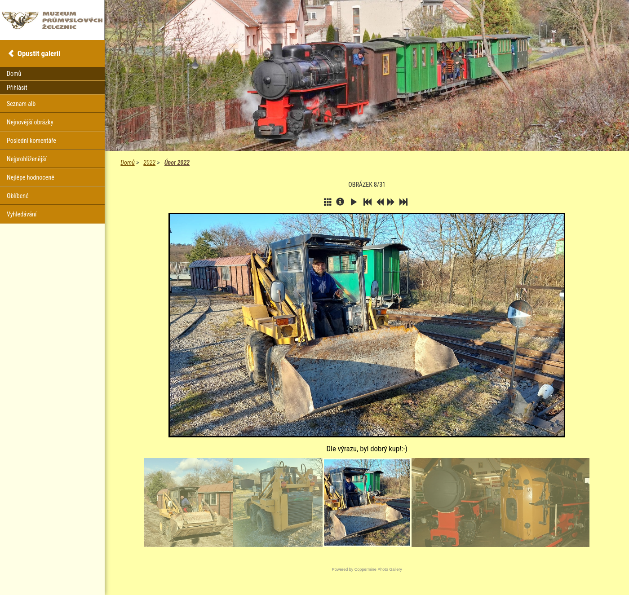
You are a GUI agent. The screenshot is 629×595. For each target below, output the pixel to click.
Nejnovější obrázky (30, 122)
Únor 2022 (177, 162)
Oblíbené (18, 195)
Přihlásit (17, 87)
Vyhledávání (21, 214)
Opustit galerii (39, 53)
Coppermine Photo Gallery (378, 569)
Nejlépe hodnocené (30, 177)
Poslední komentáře (31, 140)
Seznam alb (21, 103)
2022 (149, 162)
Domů (127, 162)
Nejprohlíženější (26, 159)
